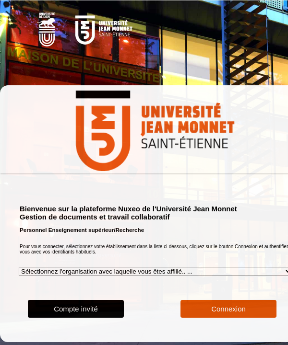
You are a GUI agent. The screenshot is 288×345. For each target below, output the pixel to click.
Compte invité (76, 309)
